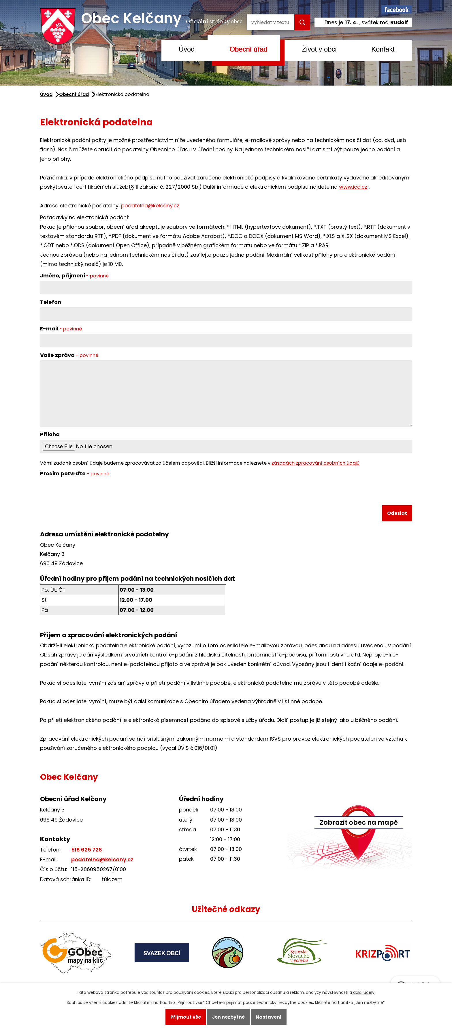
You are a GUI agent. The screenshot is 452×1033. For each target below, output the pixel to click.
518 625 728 (86, 849)
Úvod (187, 49)
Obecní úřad (248, 49)
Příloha (50, 434)
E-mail (61, 328)
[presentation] (84, 492)
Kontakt (383, 49)
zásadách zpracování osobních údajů (315, 463)
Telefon (50, 302)
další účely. (364, 992)
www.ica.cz (353, 186)
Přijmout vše (185, 1017)
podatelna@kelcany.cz (150, 205)
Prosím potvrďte (74, 473)
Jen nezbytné (228, 1017)
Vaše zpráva (69, 355)
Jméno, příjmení (74, 275)
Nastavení (269, 1017)
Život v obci (319, 49)
